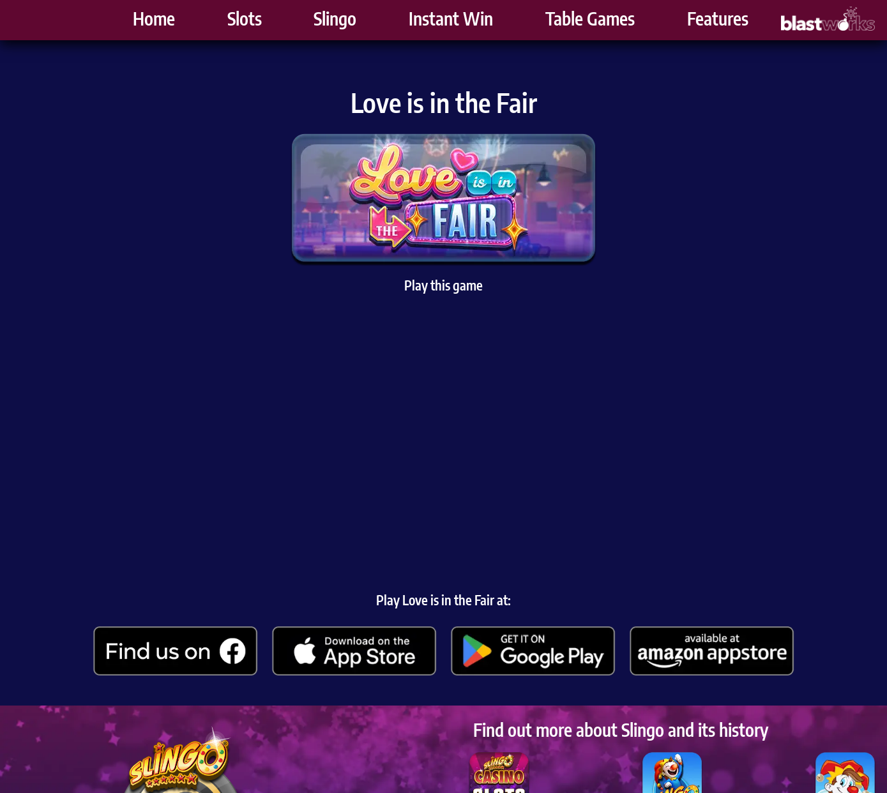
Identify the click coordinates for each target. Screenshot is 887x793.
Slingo (335, 22)
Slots (244, 22)
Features (717, 22)
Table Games (590, 22)
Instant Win (451, 22)
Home (154, 22)
